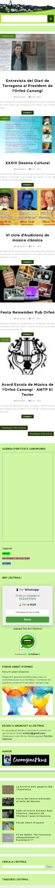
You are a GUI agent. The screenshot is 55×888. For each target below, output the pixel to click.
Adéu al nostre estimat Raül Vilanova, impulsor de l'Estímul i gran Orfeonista (34, 813)
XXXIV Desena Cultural (27, 163)
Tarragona (8, 36)
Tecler (5, 340)
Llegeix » (27, 112)
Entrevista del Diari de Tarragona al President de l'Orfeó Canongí (27, 86)
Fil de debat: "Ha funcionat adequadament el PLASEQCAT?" (33, 837)
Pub (4, 268)
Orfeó (5, 118)
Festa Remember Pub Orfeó (27, 312)
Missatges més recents (14, 428)
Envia (27, 619)
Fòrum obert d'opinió (15, 671)
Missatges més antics (41, 433)
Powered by (27, 654)
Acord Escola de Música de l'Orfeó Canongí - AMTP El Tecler (28, 389)
